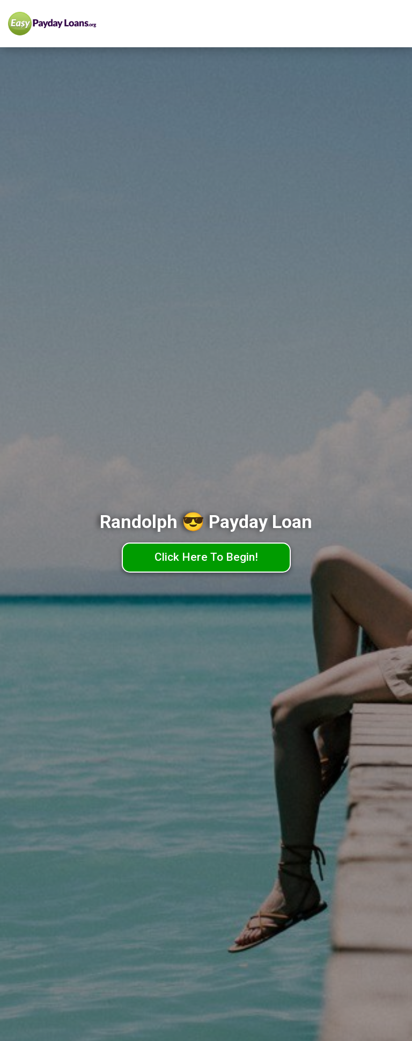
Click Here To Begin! (206, 557)
